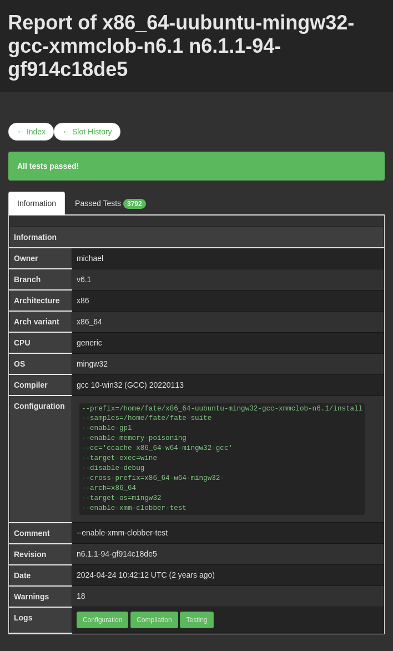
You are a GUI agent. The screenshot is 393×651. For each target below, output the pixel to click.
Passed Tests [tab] (110, 204)
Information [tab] (36, 203)
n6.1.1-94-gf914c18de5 (117, 553)
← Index (31, 131)
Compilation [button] (154, 620)
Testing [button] (196, 620)
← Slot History (87, 131)
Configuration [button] (102, 620)
